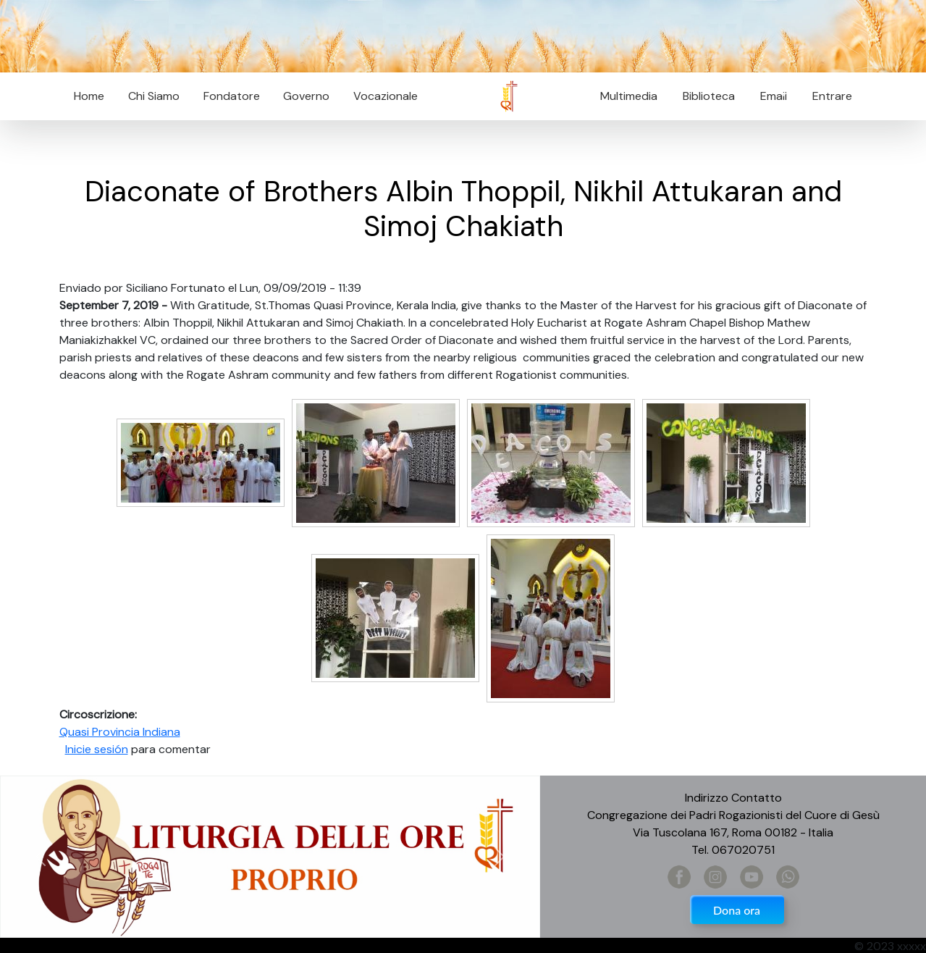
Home (89, 96)
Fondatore (231, 96)
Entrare (832, 96)
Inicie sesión (96, 749)
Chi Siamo (154, 96)
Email (769, 96)
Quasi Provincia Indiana (119, 731)
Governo (306, 96)
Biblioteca (709, 96)
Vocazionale (385, 96)
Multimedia (628, 96)
